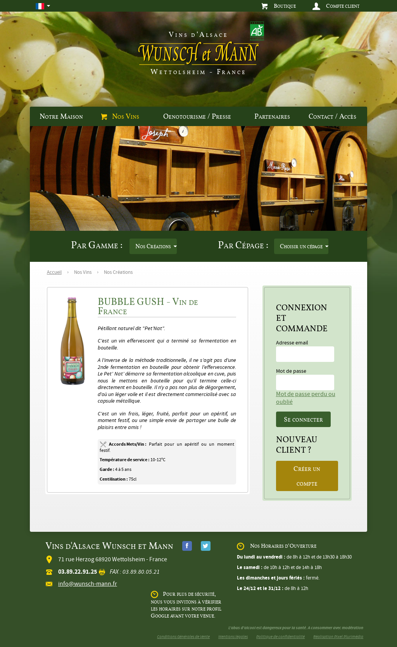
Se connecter (303, 419)
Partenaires (272, 116)
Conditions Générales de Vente (183, 636)
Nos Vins (120, 116)
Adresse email (305, 350)
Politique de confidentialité (280, 636)
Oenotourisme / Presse (197, 116)
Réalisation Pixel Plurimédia (338, 636)
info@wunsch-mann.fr (87, 584)
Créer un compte (306, 476)
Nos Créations (153, 246)
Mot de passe (305, 379)
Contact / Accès (332, 116)
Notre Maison (61, 116)
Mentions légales (233, 636)
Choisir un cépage (301, 246)
